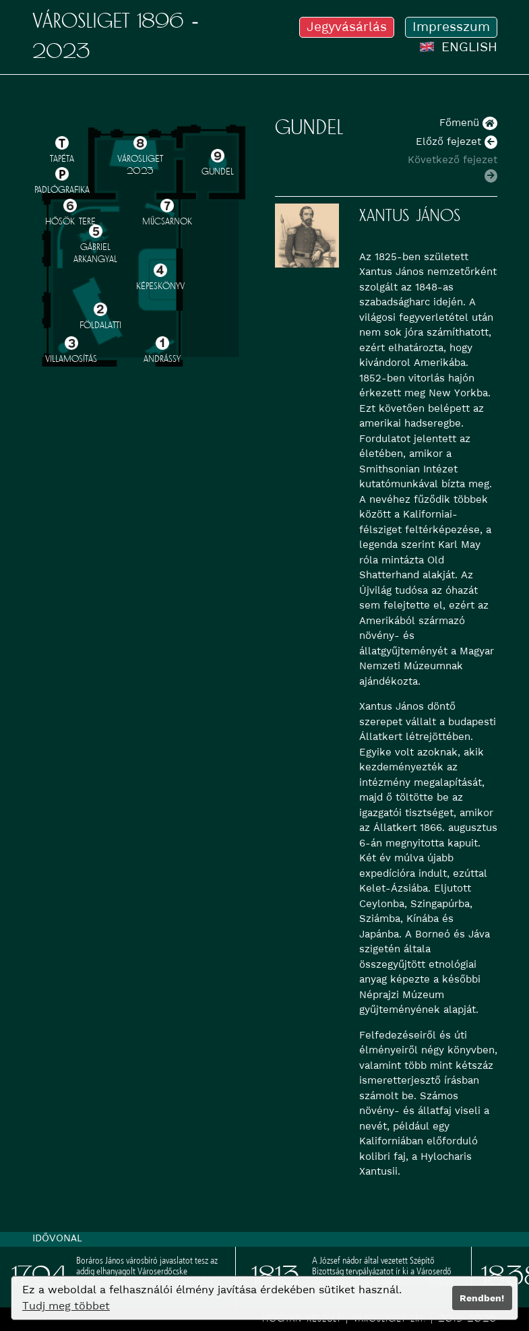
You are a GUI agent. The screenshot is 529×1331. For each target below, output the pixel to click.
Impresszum (451, 26)
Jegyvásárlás (347, 26)
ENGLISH (458, 47)
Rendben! (482, 1298)
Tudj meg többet (66, 1305)
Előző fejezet (456, 141)
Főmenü (468, 123)
